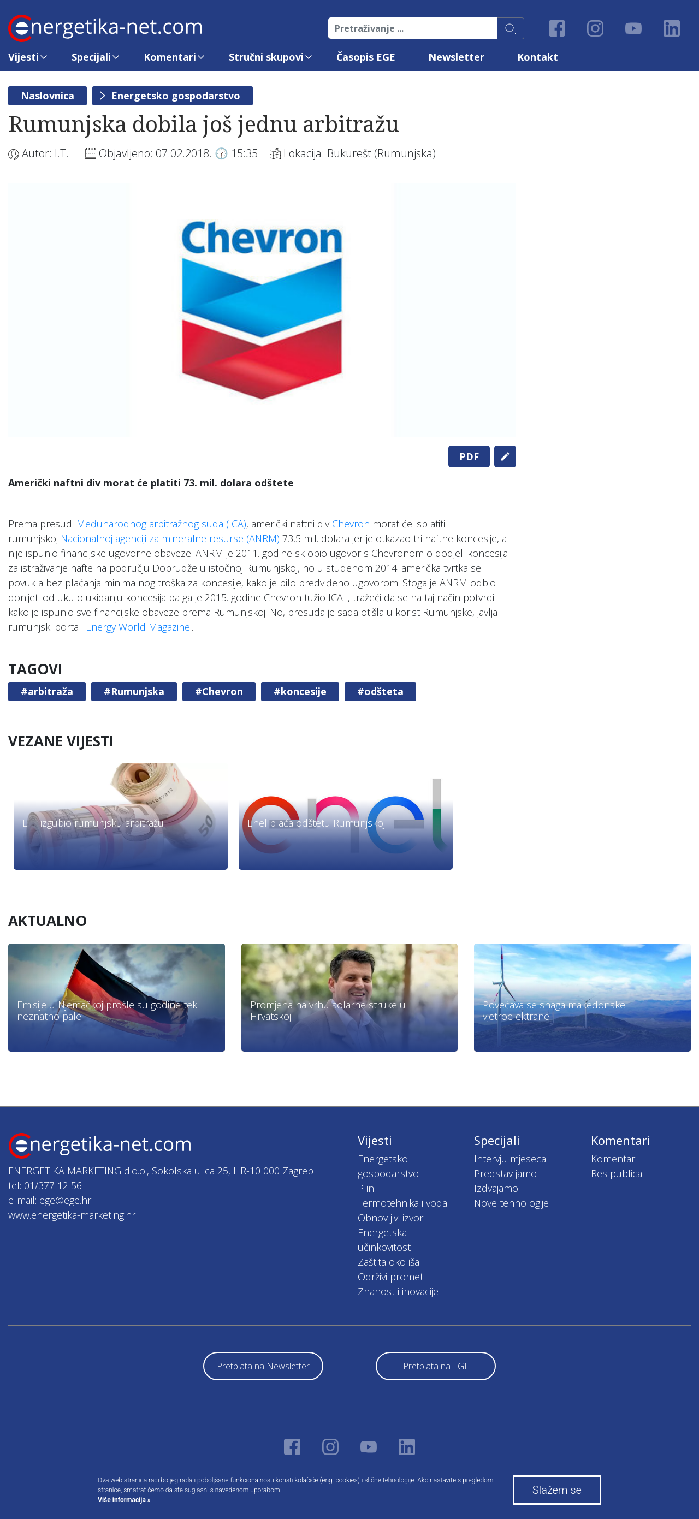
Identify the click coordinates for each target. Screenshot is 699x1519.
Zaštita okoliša (388, 1261)
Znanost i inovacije (398, 1291)
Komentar (613, 1158)
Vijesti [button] (23, 56)
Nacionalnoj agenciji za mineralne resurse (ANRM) (170, 538)
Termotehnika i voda (402, 1202)
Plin (366, 1188)
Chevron (351, 523)
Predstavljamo (505, 1173)
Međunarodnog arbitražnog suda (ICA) (161, 523)
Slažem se (557, 1490)
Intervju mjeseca (510, 1158)
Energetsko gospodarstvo (175, 95)
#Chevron (219, 691)
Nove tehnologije (511, 1202)
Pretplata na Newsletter (263, 1366)
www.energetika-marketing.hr (71, 1214)
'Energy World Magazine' (138, 626)
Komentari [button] (170, 56)
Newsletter (456, 56)
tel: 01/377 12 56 (45, 1185)
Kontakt (537, 56)
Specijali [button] (91, 56)
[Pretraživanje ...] (412, 28)
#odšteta (380, 691)
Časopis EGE (365, 56)
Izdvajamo (496, 1188)
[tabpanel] (262, 310)
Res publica (616, 1173)
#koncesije (300, 691)
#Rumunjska (134, 691)
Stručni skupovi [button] (266, 56)
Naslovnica (47, 95)
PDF (469, 456)
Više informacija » (124, 1500)
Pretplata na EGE (436, 1366)
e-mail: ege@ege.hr (49, 1200)
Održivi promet (390, 1276)
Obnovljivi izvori (391, 1217)
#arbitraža (47, 691)
